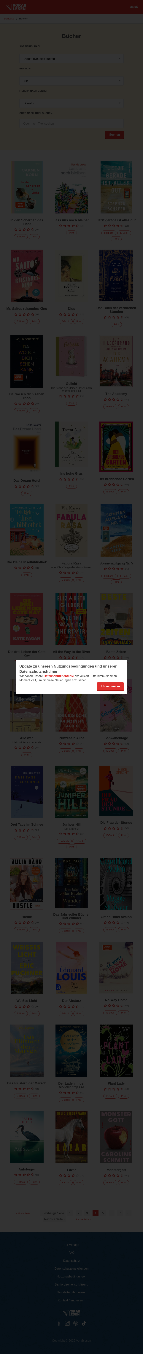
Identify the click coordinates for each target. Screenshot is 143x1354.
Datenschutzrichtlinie (59, 676)
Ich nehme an (110, 686)
